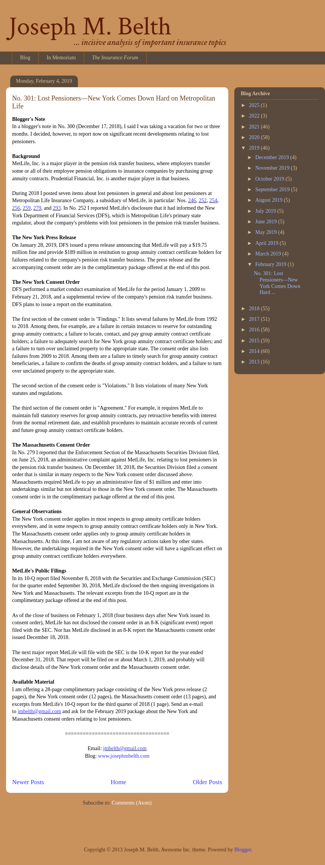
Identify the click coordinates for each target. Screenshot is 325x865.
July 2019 (266, 211)
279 (37, 208)
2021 (255, 127)
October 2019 (270, 179)
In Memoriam (61, 57)
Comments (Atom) (132, 803)
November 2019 (273, 168)
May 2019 (266, 232)
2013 (255, 362)
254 (213, 200)
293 (57, 208)
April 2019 (267, 243)
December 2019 (272, 157)
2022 (255, 116)
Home (118, 782)
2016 (255, 330)
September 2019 (273, 189)
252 (203, 200)
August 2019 (269, 200)
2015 (255, 341)
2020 (255, 137)
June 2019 (266, 221)
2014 (255, 351)
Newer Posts (28, 782)
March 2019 (268, 254)
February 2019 (271, 264)
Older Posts (207, 782)
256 (16, 208)
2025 (255, 105)
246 (192, 200)
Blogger (242, 850)
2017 (255, 319)
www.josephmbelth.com (123, 756)
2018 (255, 308)
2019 (255, 148)
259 (27, 208)
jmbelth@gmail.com (39, 711)
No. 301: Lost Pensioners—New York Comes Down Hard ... (277, 283)
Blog (25, 57)
